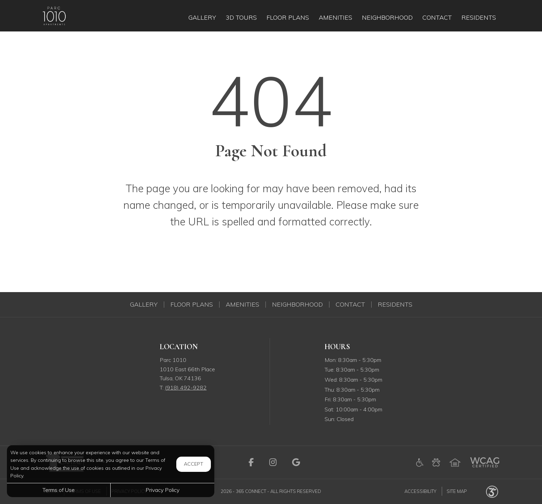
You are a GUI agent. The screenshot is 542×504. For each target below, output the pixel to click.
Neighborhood (297, 304)
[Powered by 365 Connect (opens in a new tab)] (492, 491)
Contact (350, 304)
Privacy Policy (162, 489)
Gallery (144, 304)
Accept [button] (193, 464)
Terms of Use (59, 489)
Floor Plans (191, 304)
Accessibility (420, 491)
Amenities (242, 304)
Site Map (457, 491)
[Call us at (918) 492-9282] (186, 387)
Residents (395, 304)
